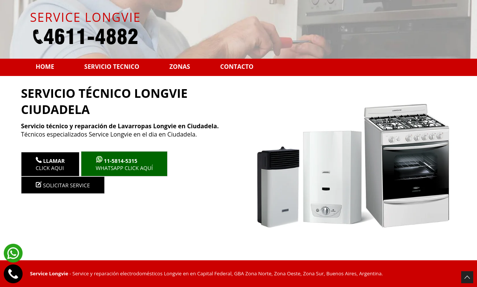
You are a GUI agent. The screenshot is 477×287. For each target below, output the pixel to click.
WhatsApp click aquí (124, 164)
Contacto (236, 66)
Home (45, 66)
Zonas (179, 66)
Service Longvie (49, 273)
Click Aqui (50, 164)
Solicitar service (63, 185)
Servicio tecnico (111, 66)
